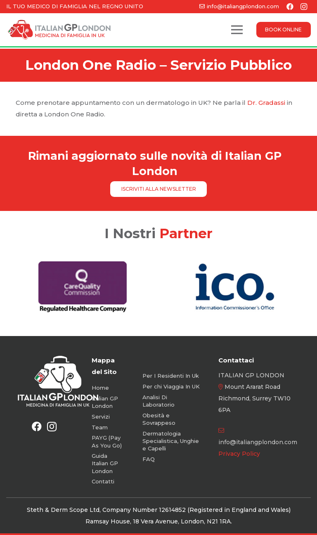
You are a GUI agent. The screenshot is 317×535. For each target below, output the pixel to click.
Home (100, 387)
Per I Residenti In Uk (170, 375)
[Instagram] (51, 426)
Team (100, 427)
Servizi (101, 416)
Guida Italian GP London (105, 463)
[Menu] (237, 29)
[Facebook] (36, 426)
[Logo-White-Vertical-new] (58, 381)
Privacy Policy (239, 453)
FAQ (148, 459)
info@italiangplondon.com (257, 442)
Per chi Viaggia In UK (171, 386)
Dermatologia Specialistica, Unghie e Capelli (170, 441)
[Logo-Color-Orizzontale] (59, 29)
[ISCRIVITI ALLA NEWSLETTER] (158, 189)
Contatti (103, 481)
